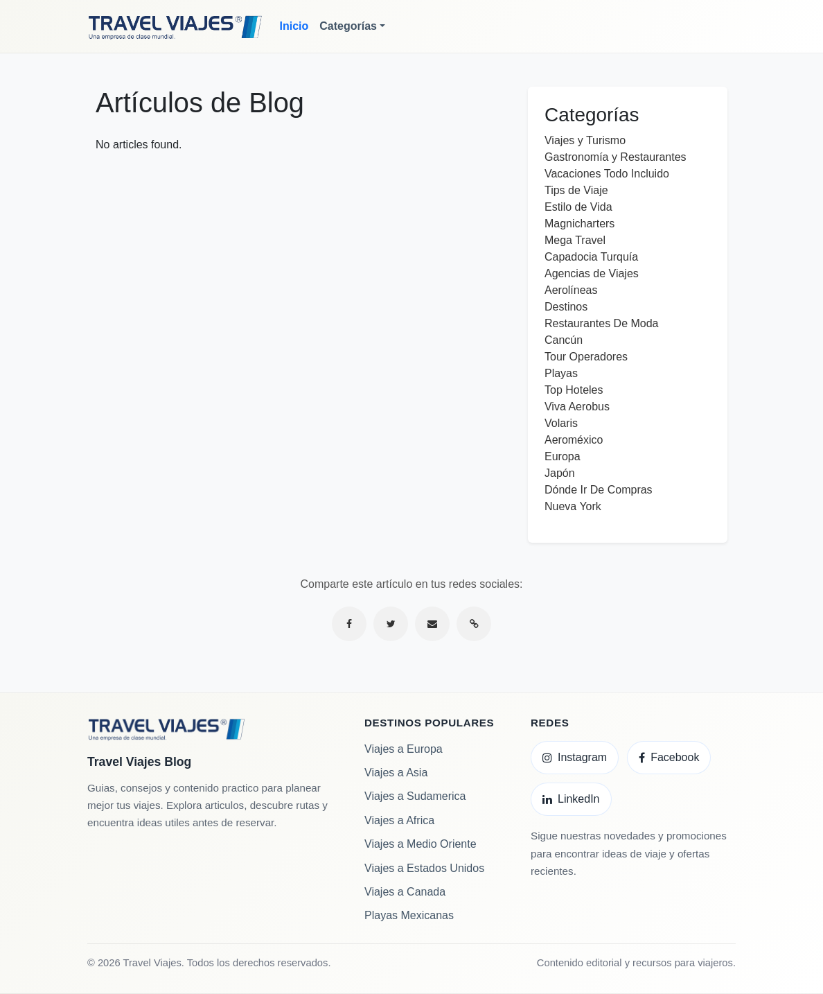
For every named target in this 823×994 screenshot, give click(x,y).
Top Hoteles (574, 390)
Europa (563, 456)
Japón (560, 473)
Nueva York (573, 506)
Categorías (348, 26)
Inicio (294, 26)
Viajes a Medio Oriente (420, 844)
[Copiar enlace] (474, 624)
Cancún (564, 340)
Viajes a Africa (399, 820)
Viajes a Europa (403, 749)
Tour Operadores (586, 357)
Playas (561, 373)
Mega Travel (575, 240)
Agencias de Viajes (592, 273)
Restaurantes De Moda (602, 323)
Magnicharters (579, 223)
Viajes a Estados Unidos (424, 868)
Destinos (566, 307)
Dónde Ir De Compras (599, 490)
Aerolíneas (571, 290)
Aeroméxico (574, 440)
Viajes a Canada (404, 892)
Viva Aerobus (577, 406)
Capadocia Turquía (591, 257)
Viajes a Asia (395, 772)
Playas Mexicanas (409, 915)
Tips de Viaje (576, 190)
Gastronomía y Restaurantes (616, 157)
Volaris (561, 423)
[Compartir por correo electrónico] (432, 624)
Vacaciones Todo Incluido (607, 174)
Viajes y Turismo (585, 140)
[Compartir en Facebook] (349, 624)
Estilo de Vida (578, 207)
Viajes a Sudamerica (415, 796)
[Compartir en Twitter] (390, 624)
